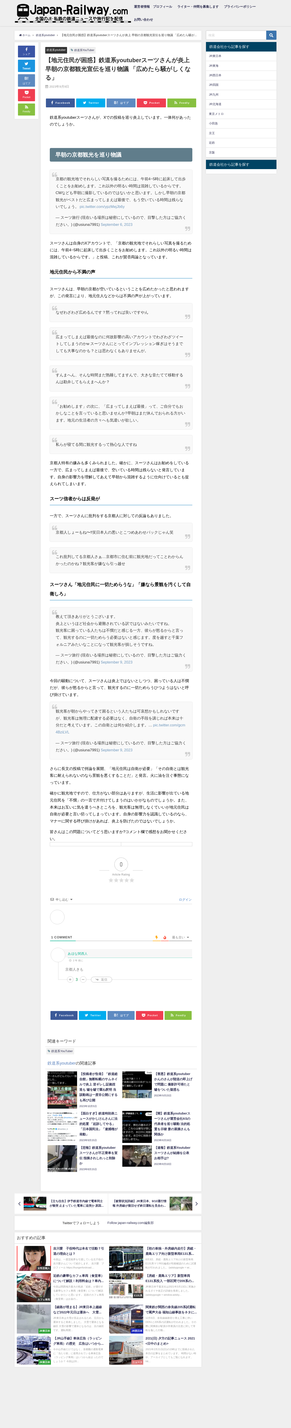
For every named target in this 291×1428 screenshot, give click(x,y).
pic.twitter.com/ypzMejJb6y (103, 207)
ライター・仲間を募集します (198, 6)
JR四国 (213, 84)
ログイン (185, 899)
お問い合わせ (143, 19)
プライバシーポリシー (240, 6)
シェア (26, 51)
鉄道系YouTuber (86, 50)
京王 (212, 133)
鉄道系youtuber (57, 49)
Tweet (27, 65)
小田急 (213, 123)
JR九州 (213, 94)
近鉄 (212, 142)
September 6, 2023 (117, 224)
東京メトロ (216, 113)
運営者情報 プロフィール (153, 6)
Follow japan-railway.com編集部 (130, 1222)
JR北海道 (215, 104)
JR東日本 (215, 55)
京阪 (212, 152)
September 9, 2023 (117, 662)
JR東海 (213, 65)
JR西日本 (215, 75)
